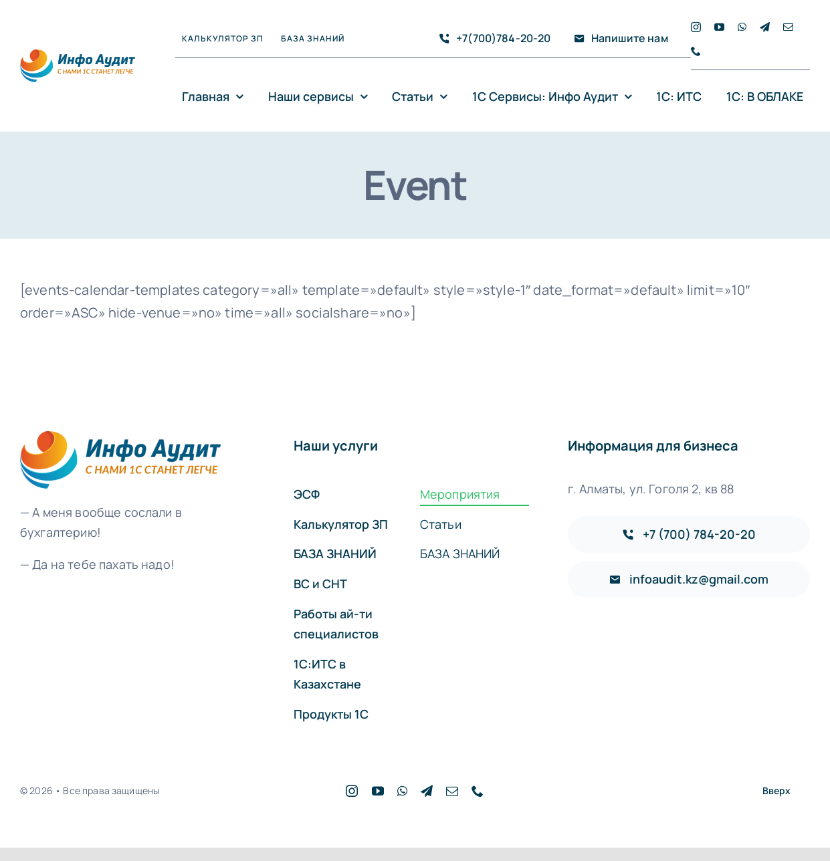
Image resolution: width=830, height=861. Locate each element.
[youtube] (719, 27)
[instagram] (696, 27)
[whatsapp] (742, 27)
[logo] (77, 56)
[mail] (788, 27)
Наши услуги (336, 446)
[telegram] (765, 27)
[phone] (696, 51)
